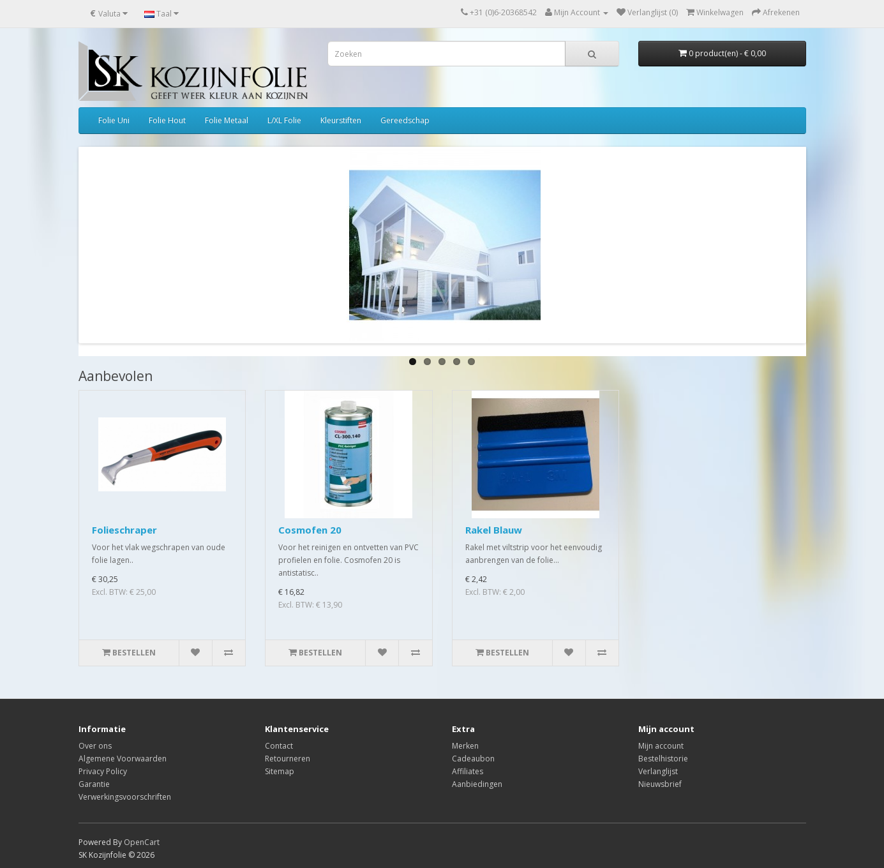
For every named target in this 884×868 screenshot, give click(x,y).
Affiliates (467, 771)
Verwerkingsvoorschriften (125, 796)
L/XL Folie (284, 120)
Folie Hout (167, 120)
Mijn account (661, 745)
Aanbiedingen (477, 784)
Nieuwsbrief (660, 784)
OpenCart (142, 842)
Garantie (94, 784)
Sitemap (279, 771)
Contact (279, 745)
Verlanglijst (658, 771)
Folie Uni (114, 120)
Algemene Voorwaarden (123, 758)
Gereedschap (405, 120)
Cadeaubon (473, 758)
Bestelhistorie (663, 758)
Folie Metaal (226, 120)
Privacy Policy (103, 771)
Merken (465, 745)
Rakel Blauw (493, 529)
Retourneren (287, 758)
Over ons (95, 745)
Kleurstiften (340, 120)
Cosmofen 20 (309, 529)
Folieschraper (124, 529)
